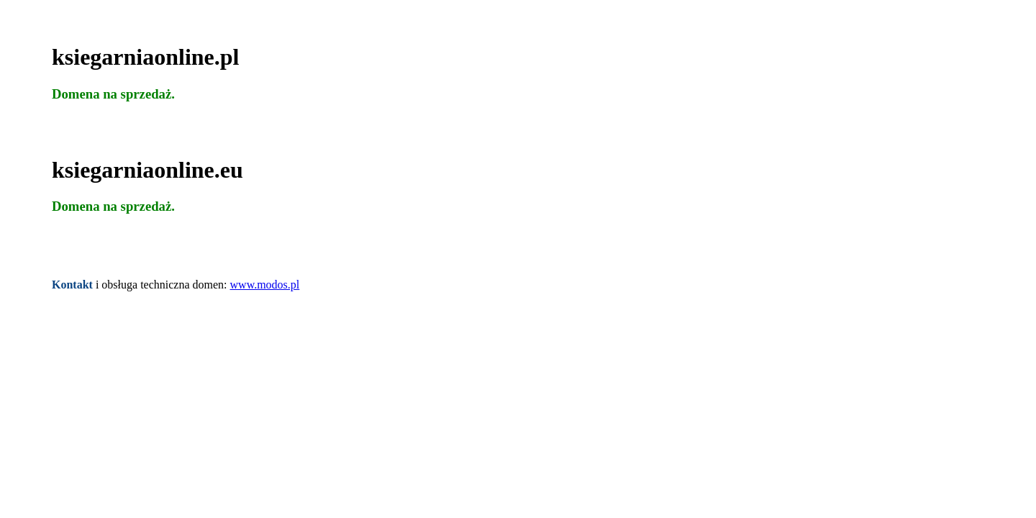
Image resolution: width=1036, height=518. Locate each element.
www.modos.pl (265, 284)
